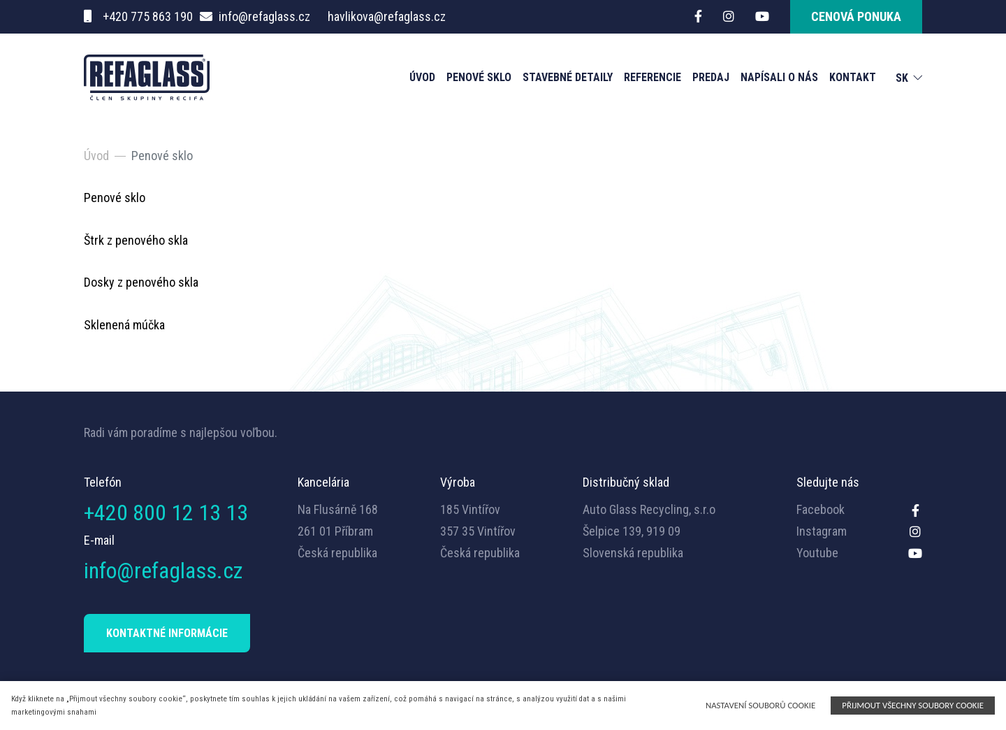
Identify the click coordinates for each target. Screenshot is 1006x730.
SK (902, 78)
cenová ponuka (856, 16)
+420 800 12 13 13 (166, 512)
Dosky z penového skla (141, 282)
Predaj (710, 77)
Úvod (422, 77)
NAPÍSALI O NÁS (779, 77)
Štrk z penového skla (136, 240)
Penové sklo (478, 77)
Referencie (652, 77)
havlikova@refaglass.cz (387, 16)
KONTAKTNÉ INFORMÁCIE (167, 633)
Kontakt (852, 77)
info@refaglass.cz (264, 16)
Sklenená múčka (124, 324)
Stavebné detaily (568, 77)
